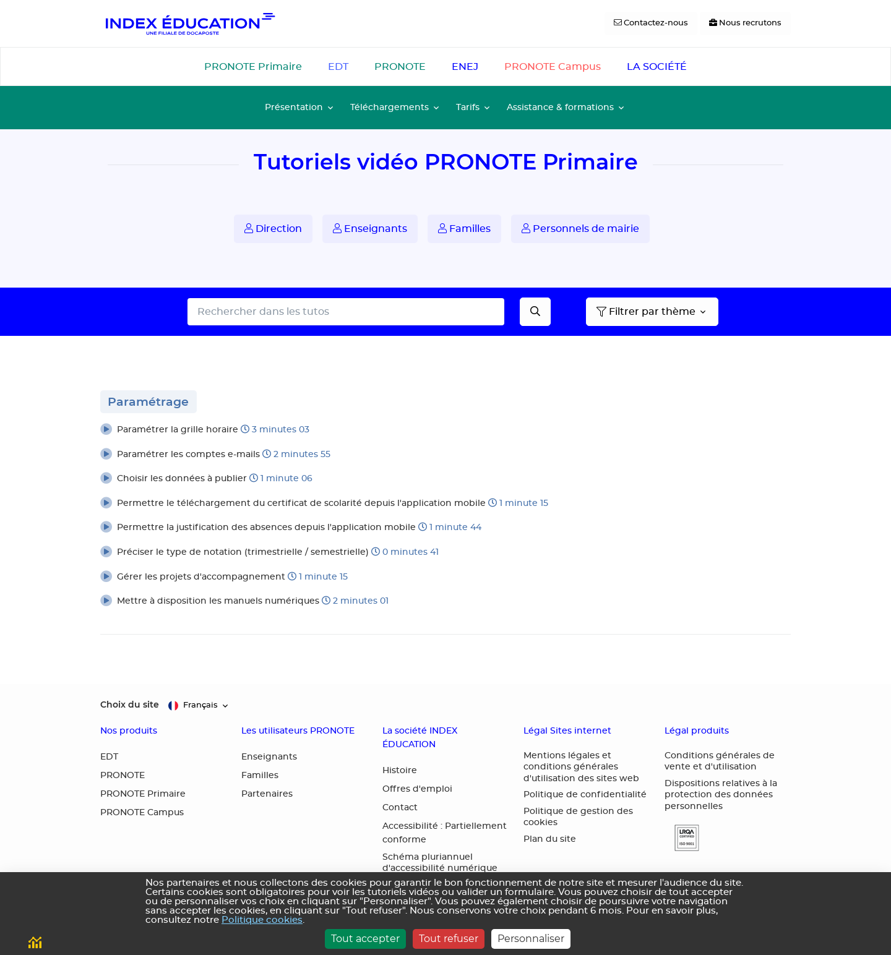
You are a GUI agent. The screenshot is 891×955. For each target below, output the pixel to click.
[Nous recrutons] (745, 23)
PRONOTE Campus (552, 67)
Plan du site (549, 839)
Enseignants (370, 228)
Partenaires (267, 794)
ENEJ (465, 67)
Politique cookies (262, 920)
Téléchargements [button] (389, 107)
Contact (400, 807)
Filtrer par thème (645, 312)
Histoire (399, 770)
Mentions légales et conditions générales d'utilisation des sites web (581, 767)
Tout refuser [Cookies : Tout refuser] (448, 938)
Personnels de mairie (580, 228)
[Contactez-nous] (651, 23)
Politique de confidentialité (585, 794)
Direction (273, 228)
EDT (338, 67)
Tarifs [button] (468, 107)
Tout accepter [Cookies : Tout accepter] (365, 938)
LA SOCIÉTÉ (657, 67)
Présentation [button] (294, 107)
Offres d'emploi (417, 789)
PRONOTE (400, 67)
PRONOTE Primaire (253, 67)
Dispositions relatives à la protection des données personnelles (721, 795)
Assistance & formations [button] (560, 107)
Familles (464, 228)
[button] (445, 430)
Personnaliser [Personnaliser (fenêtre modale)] (530, 938)
